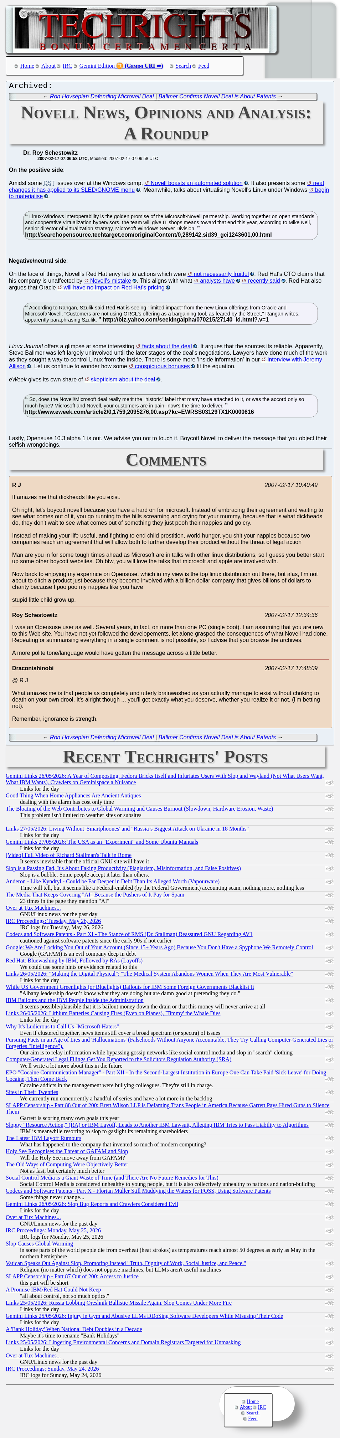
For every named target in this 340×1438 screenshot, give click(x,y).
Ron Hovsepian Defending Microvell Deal (102, 98)
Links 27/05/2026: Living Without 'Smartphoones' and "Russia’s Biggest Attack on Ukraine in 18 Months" (127, 830)
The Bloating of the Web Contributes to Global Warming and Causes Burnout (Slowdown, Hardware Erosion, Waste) (139, 810)
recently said (264, 282)
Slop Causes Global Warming (39, 1245)
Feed (203, 66)
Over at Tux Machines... (33, 910)
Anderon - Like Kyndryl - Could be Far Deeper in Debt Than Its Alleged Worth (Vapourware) (113, 883)
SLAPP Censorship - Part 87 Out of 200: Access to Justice (72, 1278)
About (48, 66)
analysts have (217, 282)
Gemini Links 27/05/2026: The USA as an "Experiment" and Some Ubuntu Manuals (102, 844)
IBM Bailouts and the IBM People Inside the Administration (75, 1002)
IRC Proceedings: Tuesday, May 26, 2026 (53, 923)
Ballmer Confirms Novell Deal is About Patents (217, 98)
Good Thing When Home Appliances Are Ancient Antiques (73, 797)
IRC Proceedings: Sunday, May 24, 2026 (52, 1370)
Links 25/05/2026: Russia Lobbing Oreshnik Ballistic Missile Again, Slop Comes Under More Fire (119, 1304)
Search (183, 66)
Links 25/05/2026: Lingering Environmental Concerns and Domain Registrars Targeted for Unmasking (123, 1344)
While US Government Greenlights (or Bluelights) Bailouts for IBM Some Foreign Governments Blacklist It (130, 989)
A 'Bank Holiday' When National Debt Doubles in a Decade (74, 1331)
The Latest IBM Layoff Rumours (43, 1140)
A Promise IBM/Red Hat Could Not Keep (53, 1291)
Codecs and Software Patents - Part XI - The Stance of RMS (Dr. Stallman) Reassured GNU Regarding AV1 (129, 936)
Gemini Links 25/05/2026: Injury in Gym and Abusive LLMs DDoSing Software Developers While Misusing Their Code (144, 1318)
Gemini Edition (97, 66)
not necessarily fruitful (221, 276)
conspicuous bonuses (162, 368)
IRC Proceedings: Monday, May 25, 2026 (53, 1232)
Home (27, 66)
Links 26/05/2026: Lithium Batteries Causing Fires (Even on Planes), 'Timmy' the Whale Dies (113, 1015)
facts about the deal (167, 348)
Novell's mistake (110, 282)
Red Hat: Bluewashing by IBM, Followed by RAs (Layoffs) (74, 962)
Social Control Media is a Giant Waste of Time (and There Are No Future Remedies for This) (112, 1179)
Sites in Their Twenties (32, 1094)
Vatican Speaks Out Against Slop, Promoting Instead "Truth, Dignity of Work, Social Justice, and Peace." (126, 1265)
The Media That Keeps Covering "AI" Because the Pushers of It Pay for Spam (95, 896)
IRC (67, 66)
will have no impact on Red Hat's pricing (114, 289)
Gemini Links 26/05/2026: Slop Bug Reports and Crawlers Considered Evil (92, 1206)
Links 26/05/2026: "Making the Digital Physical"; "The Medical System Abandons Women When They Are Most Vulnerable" (149, 975)
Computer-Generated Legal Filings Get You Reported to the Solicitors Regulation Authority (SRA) (118, 1061)
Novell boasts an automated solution (197, 185)
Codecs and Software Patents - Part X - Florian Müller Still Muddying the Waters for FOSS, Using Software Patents (138, 1193)
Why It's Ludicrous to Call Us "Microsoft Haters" (62, 1028)
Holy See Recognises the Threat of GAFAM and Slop (67, 1153)
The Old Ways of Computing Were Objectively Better (67, 1166)
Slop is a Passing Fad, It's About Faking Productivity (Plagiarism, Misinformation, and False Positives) (123, 870)
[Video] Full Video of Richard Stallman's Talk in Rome (69, 857)
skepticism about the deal (123, 381)
